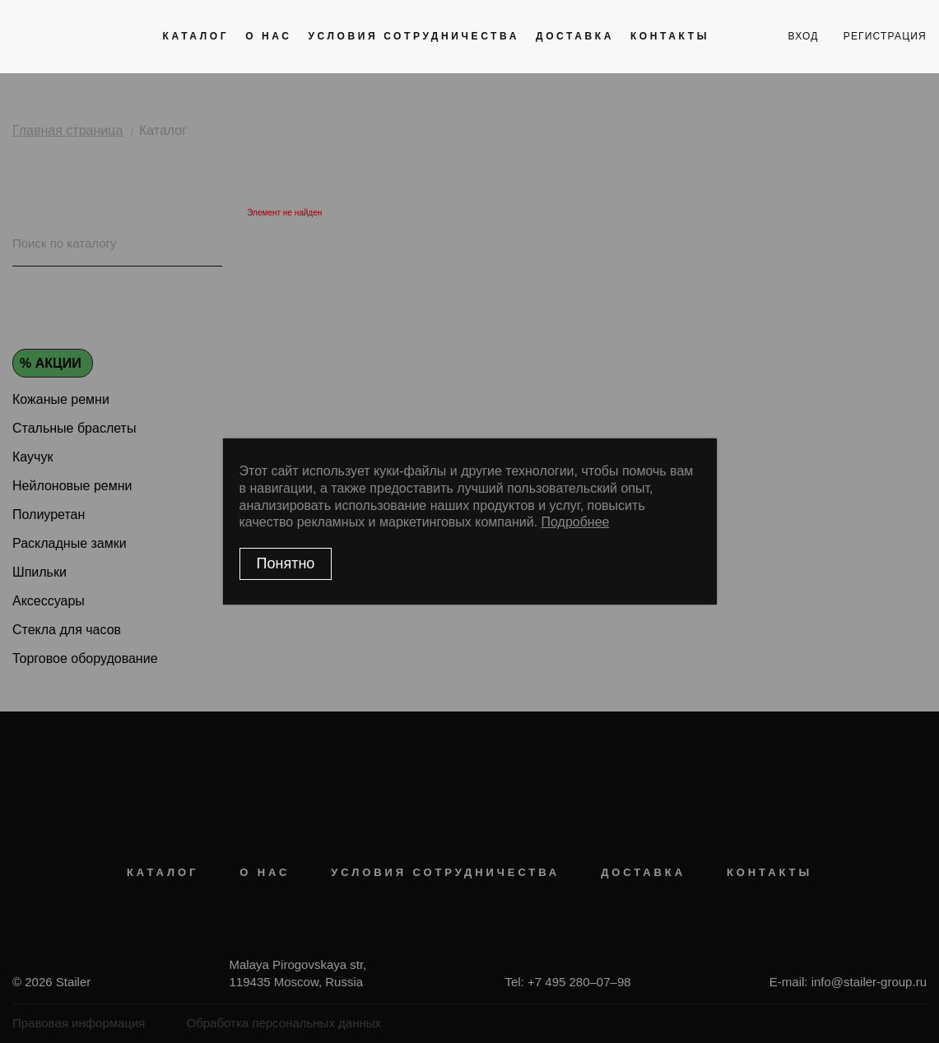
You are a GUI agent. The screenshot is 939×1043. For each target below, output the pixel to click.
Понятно (286, 563)
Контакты (669, 36)
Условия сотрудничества (414, 36)
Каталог (196, 36)
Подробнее (576, 522)
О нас (268, 36)
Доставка (575, 36)
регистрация (885, 36)
